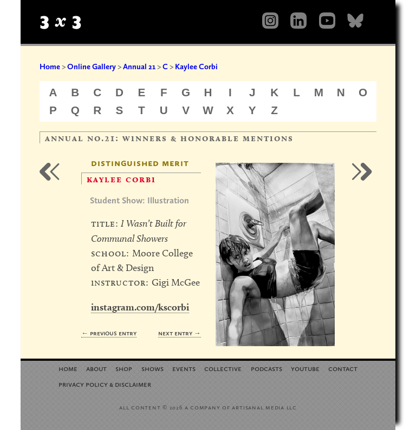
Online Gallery (91, 66)
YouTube (305, 368)
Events (184, 368)
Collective (223, 368)
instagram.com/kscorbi (140, 307)
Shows (152, 368)
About (96, 368)
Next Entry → (179, 333)
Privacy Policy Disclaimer (104, 383)
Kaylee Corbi (196, 66)
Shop (123, 368)
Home (50, 66)
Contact (343, 368)
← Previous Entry (108, 333)
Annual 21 (139, 66)
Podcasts (266, 368)
